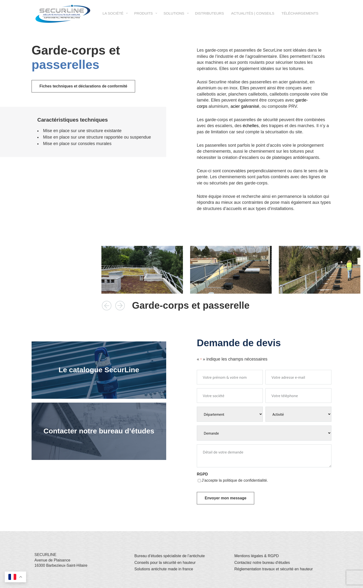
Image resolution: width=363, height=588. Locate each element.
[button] (106, 305)
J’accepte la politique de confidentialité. (235, 480)
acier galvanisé (245, 106)
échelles (250, 125)
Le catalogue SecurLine (99, 370)
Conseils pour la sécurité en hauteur (165, 563)
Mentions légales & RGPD (256, 556)
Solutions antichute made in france (163, 569)
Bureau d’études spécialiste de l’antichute (169, 556)
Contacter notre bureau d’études (99, 431)
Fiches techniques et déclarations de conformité (83, 86)
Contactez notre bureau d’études (262, 563)
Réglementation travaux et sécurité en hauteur (273, 569)
